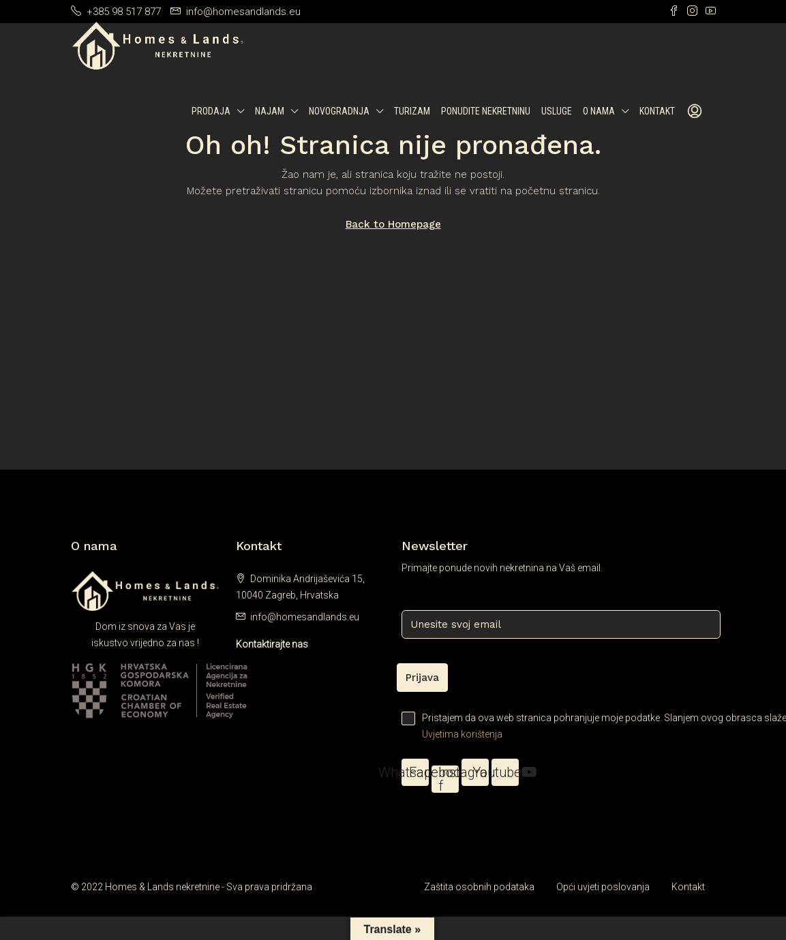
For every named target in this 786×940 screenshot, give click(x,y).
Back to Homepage (393, 224)
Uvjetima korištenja (462, 734)
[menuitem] (694, 111)
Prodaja (211, 111)
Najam (269, 111)
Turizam (412, 111)
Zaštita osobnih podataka (479, 886)
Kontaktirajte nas (272, 644)
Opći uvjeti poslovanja (603, 886)
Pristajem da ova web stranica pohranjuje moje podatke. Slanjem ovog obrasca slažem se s (559, 727)
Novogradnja (339, 111)
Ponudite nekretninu (485, 111)
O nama (599, 111)
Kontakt (657, 111)
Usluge (556, 111)
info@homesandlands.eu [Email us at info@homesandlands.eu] (304, 616)
